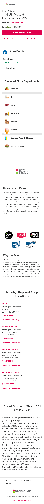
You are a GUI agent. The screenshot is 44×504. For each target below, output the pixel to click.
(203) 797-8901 (8, 384)
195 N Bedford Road (10, 349)
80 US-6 (5, 304)
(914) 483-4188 (17, 23)
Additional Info (9, 68)
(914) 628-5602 (8, 315)
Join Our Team (32, 39)
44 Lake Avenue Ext (10, 372)
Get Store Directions (11, 39)
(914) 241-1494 (7, 361)
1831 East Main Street (11, 327)
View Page (16, 320)
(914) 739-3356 (7, 338)
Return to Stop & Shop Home (22, 500)
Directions (6, 320)
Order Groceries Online (22, 33)
